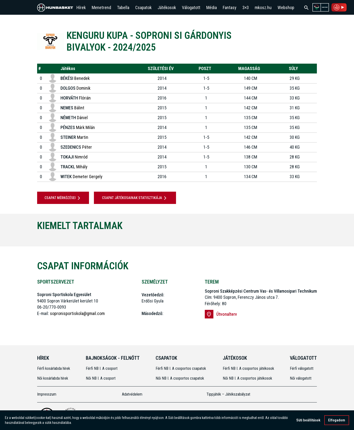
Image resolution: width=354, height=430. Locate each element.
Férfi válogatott (301, 368)
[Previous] (29, 238)
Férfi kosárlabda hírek (53, 368)
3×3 (245, 7)
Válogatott (191, 7)
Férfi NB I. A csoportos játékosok (248, 368)
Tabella (123, 7)
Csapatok (143, 7)
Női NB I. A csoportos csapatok (180, 378)
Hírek (81, 7)
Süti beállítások (308, 420)
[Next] (325, 238)
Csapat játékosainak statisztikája (135, 198)
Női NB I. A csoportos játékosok (247, 378)
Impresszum (46, 394)
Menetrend (101, 7)
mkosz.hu (263, 7)
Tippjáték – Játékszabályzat (228, 394)
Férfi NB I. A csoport (102, 368)
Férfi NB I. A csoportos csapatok (181, 368)
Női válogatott (300, 378)
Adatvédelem (132, 394)
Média (211, 7)
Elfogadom (336, 420)
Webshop (286, 7)
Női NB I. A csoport (101, 378)
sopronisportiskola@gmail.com (77, 313)
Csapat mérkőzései (63, 198)
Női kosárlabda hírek (52, 378)
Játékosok (167, 7)
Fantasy (229, 7)
